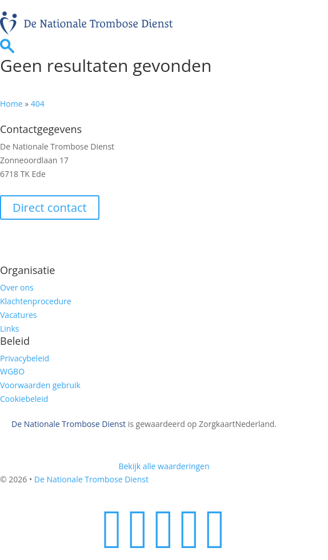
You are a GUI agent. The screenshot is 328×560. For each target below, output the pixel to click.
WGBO (12, 371)
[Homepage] (86, 31)
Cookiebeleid (24, 398)
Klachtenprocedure (35, 301)
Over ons (17, 287)
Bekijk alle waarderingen (163, 466)
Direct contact (50, 207)
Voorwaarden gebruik (40, 385)
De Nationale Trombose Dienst (68, 423)
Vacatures (18, 314)
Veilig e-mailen (36, 241)
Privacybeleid (24, 358)
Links (9, 328)
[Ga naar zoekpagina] (7, 50)
